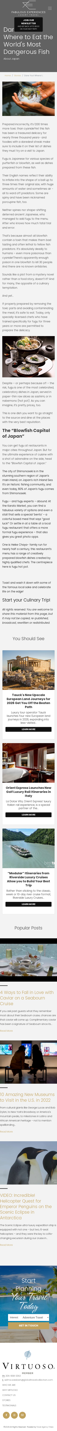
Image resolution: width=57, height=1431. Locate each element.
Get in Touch (28, 1326)
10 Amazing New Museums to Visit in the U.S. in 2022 (27, 1097)
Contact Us (9, 1395)
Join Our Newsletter (28, 24)
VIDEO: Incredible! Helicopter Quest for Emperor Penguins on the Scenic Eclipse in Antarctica (26, 1206)
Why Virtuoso (10, 1390)
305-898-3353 (13, 1375)
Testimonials (9, 1405)
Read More (6, 1031)
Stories (17, 75)
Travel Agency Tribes (45, 1427)
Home (8, 75)
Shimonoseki (25, 471)
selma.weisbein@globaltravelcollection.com (28, 1379)
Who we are (9, 1385)
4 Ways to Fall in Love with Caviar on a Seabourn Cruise (27, 998)
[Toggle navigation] (50, 8)
